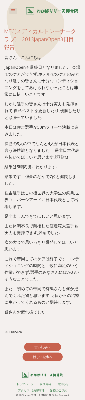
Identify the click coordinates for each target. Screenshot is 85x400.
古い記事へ (42, 347)
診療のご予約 (58, 390)
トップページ (25, 384)
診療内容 (45, 384)
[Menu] (13, 11)
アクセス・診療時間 (31, 390)
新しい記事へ (42, 357)
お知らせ (63, 384)
